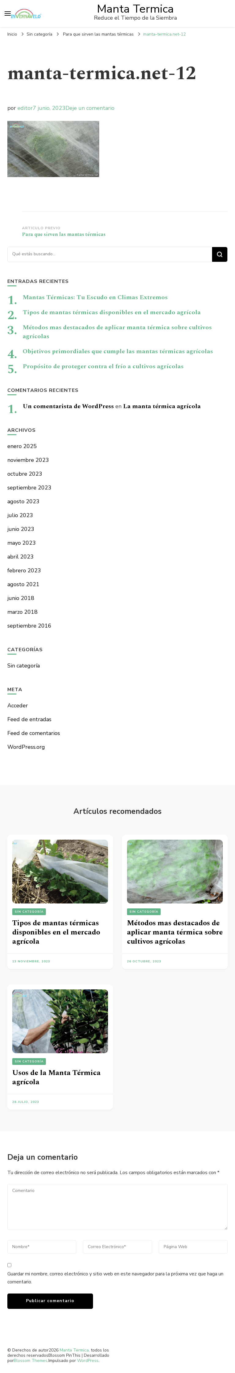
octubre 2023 (24, 474)
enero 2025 (22, 446)
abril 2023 (20, 556)
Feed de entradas (29, 719)
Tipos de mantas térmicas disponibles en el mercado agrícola (112, 312)
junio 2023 (20, 529)
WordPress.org (26, 747)
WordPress (88, 1360)
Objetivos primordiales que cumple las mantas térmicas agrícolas (118, 351)
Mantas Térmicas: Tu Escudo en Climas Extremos (95, 297)
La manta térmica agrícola (162, 406)
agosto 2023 (23, 501)
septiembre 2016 (29, 625)
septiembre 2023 (29, 487)
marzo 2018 (22, 612)
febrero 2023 (24, 570)
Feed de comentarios (33, 733)
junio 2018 (20, 598)
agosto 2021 (23, 584)
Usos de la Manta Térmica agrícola (56, 1077)
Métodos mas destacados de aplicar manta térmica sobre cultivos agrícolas (117, 332)
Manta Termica (135, 9)
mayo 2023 (21, 543)
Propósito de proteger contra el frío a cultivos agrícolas (103, 366)
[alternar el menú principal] (8, 13)
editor (25, 108)
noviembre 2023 (28, 460)
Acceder (17, 705)
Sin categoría (39, 34)
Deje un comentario (89, 108)
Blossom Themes (30, 1360)
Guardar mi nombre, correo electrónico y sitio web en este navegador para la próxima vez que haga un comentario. (115, 1278)
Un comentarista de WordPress (68, 406)
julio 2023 (20, 515)
